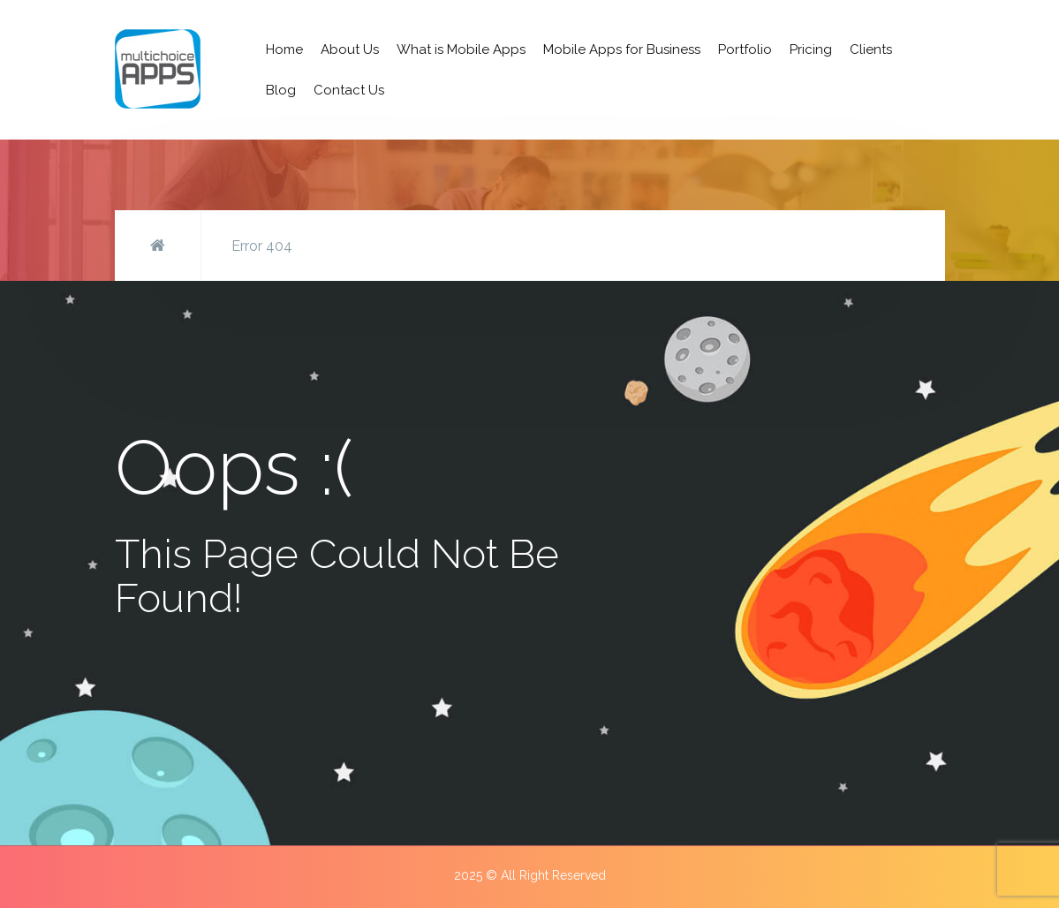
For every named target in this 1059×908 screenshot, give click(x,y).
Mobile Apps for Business (621, 49)
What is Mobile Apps (461, 49)
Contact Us (349, 90)
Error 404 (261, 246)
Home (284, 49)
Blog (281, 90)
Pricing (811, 49)
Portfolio (745, 49)
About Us (350, 49)
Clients (871, 49)
